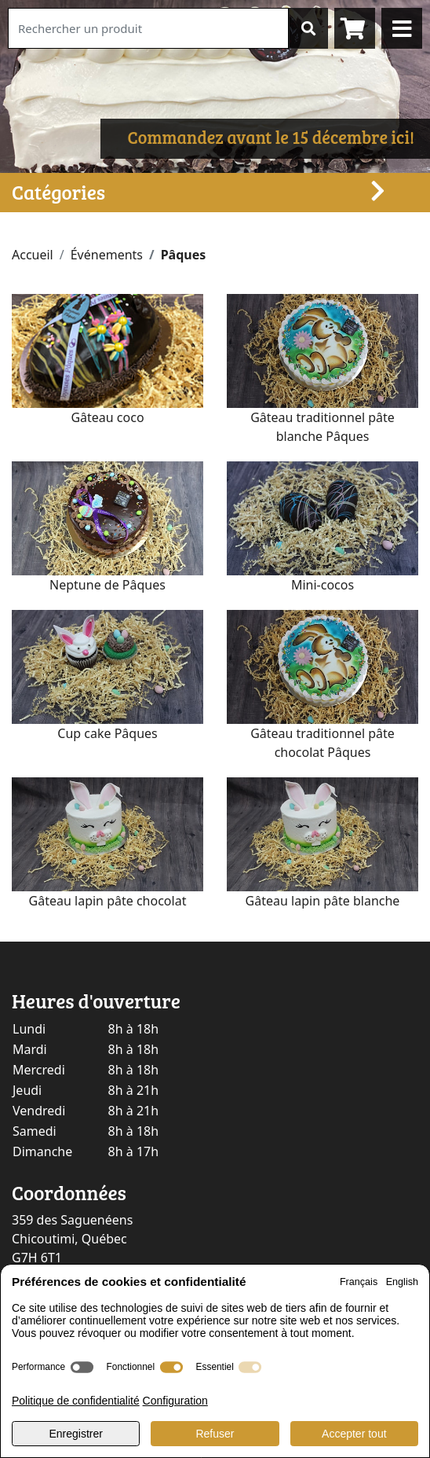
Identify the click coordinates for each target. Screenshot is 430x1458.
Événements (107, 254)
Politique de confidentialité (76, 1400)
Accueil (32, 254)
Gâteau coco (107, 417)
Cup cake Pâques (107, 733)
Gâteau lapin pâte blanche (323, 900)
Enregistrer (75, 1433)
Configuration (175, 1400)
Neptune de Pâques (107, 584)
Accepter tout (354, 1433)
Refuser (214, 1433)
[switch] (82, 1367)
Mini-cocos (322, 584)
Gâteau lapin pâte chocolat (108, 900)
